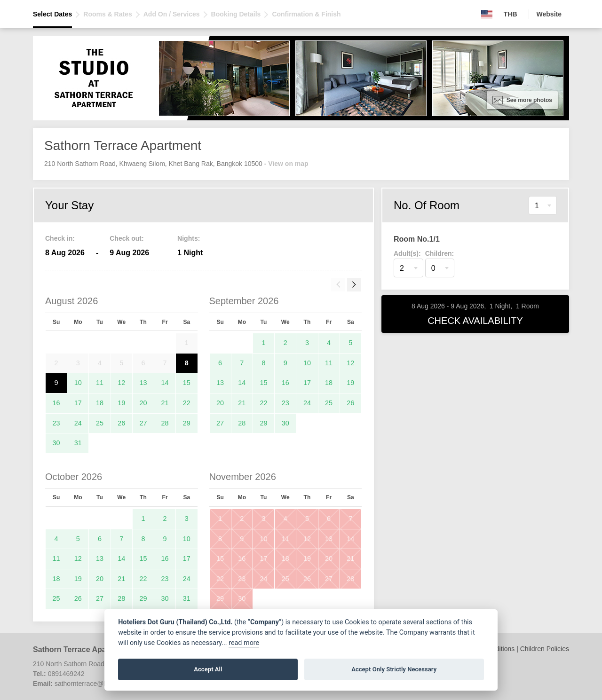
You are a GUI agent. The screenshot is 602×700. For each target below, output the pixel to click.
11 (99, 382)
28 (165, 423)
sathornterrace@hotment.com (98, 683)
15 (186, 382)
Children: (439, 253)
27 (143, 423)
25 (99, 423)
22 (186, 403)
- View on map (286, 163)
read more (244, 643)
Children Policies (544, 649)
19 (121, 403)
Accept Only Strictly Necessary (393, 669)
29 (186, 423)
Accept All (208, 669)
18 (99, 403)
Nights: (188, 238)
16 (56, 403)
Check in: (60, 238)
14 (165, 382)
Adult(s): (407, 253)
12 (121, 382)
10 (78, 382)
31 (78, 443)
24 (78, 423)
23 (56, 423)
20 (143, 403)
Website (549, 14)
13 (143, 382)
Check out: (126, 238)
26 (121, 423)
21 (165, 403)
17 (78, 403)
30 (56, 443)
